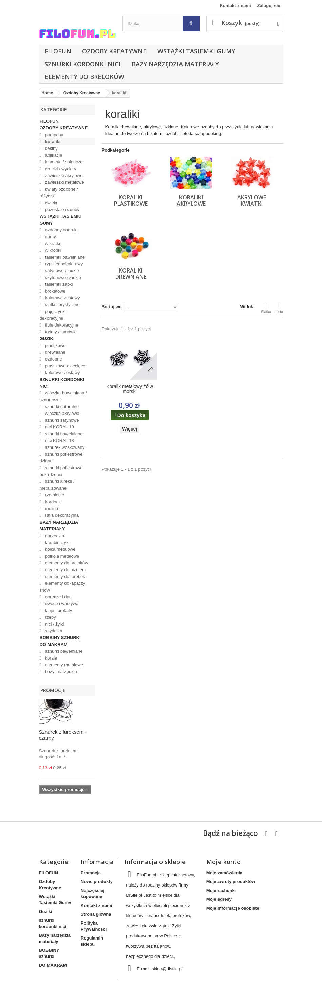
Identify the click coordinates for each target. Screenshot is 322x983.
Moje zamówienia (224, 872)
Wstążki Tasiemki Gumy (196, 51)
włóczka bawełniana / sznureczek (63, 396)
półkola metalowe (61, 556)
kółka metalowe (59, 549)
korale (50, 658)
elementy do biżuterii (65, 569)
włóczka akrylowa (61, 413)
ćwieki (50, 202)
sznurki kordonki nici (82, 64)
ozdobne (53, 359)
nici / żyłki (54, 624)
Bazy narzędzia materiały (175, 64)
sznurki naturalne (61, 406)
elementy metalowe (63, 664)
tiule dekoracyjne (61, 325)
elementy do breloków (84, 77)
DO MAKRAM (54, 644)
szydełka (53, 630)
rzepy (50, 617)
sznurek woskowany (64, 447)
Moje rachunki (221, 890)
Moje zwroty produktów (230, 881)
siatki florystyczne (61, 304)
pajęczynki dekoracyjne (53, 315)
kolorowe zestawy (62, 297)
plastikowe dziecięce (64, 365)
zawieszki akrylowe (63, 175)
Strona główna (96, 914)
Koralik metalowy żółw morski (129, 389)
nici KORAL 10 (59, 426)
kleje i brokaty (58, 610)
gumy (50, 236)
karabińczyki (56, 542)
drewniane (54, 352)
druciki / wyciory (60, 168)
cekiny (50, 148)
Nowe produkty (97, 881)
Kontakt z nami (235, 5)
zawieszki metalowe (64, 182)
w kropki (52, 250)
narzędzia (54, 535)
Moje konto (223, 862)
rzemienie (54, 494)
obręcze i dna (58, 596)
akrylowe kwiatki (251, 200)
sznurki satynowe (61, 420)
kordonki (53, 501)
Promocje (52, 690)
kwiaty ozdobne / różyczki (59, 192)
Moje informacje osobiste (232, 908)
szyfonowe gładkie (62, 277)
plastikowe (54, 345)
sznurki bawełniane (63, 433)
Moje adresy (219, 899)
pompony (53, 134)
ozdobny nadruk (60, 229)
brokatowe (54, 291)
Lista (279, 307)
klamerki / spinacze (63, 161)
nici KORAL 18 (59, 440)
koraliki (52, 141)
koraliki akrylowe (191, 200)
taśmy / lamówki (60, 331)
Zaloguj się (268, 5)
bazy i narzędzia (60, 671)
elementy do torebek (64, 576)
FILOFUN (57, 51)
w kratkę (52, 243)
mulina (51, 508)
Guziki (47, 338)
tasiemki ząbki (58, 284)
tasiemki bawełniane (64, 257)
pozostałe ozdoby (61, 209)
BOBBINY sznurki (60, 637)
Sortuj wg (112, 306)
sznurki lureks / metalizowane (57, 485)
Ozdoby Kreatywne (114, 51)
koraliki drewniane (130, 273)
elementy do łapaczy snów (63, 587)
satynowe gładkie (61, 270)
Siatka (266, 307)
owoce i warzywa (61, 603)
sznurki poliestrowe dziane (61, 457)
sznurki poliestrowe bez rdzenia (61, 471)
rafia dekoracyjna (61, 515)
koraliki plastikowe (131, 200)
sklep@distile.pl (167, 968)
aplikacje (53, 155)
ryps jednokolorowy (63, 263)
